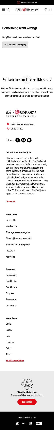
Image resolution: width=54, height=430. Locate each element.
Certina (9, 330)
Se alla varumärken (15, 360)
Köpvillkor (10, 257)
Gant (8, 336)
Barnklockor (11, 287)
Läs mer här (10, 201)
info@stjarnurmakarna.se (23, 124)
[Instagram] (23, 140)
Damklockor (11, 281)
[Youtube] (29, 140)
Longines (10, 342)
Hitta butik (10, 220)
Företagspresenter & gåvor (18, 232)
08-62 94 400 (17, 128)
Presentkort (11, 299)
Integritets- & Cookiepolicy (18, 244)
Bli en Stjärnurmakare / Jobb (19, 238)
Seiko (8, 348)
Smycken (10, 293)
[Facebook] (17, 140)
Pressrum (10, 250)
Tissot (9, 354)
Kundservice (11, 226)
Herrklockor (11, 275)
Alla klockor (11, 305)
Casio (8, 323)
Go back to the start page (15, 44)
